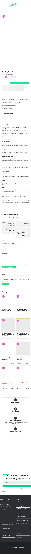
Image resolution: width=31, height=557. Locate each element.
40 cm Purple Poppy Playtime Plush (6, 357)
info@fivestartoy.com (7, 506)
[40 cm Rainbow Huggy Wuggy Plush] (8, 372)
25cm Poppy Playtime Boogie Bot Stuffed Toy (22, 310)
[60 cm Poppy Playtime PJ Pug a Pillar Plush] (23, 349)
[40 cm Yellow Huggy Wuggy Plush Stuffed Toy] (8, 325)
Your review (5, 253)
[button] (15, 108)
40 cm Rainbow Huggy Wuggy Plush (7, 381)
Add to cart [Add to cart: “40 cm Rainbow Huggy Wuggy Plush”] (5, 388)
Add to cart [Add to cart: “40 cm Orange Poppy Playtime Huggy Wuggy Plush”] (19, 388)
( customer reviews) (11, 74)
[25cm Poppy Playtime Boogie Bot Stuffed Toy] (23, 301)
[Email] (23, 117)
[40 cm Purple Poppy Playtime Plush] (8, 349)
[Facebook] (2, 117)
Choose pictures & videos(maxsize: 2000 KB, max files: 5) (14, 265)
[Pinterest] (16, 117)
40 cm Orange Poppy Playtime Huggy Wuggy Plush (22, 382)
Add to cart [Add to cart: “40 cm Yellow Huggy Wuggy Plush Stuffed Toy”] (5, 339)
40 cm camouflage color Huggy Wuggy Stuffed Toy (23, 334)
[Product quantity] (5, 83)
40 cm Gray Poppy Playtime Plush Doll (6, 310)
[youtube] (1, 509)
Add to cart (20, 83)
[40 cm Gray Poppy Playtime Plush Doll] (8, 301)
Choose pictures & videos (9, 267)
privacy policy (19, 488)
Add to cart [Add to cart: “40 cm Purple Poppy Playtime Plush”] (5, 363)
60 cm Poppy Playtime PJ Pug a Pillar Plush (22, 357)
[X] (9, 117)
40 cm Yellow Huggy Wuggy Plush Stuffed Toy (8, 334)
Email (3, 274)
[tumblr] (4, 509)
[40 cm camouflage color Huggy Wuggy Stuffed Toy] (23, 325)
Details (13, 339)
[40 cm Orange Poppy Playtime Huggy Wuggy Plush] (23, 372)
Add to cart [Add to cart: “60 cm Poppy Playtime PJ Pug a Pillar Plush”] (19, 363)
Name (3, 269)
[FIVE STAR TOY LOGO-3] (14, 1)
